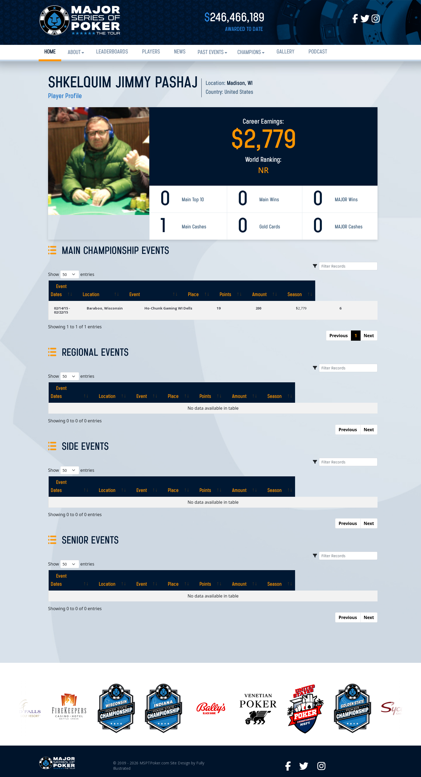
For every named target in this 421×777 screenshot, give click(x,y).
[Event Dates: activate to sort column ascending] (75, 286)
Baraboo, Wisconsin (126, 300)
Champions (249, 52)
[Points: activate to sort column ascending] (284, 286)
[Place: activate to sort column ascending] (250, 286)
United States (238, 92)
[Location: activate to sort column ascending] (131, 286)
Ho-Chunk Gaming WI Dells (189, 300)
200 (275, 300)
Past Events (211, 52)
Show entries (71, 274)
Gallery (286, 52)
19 (240, 300)
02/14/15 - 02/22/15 (69, 300)
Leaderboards (112, 52)
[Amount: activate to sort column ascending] (321, 286)
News (180, 52)
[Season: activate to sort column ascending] (359, 286)
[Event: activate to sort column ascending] (196, 286)
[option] (210, 672)
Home (50, 52)
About (74, 52)
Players (151, 52)
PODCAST (318, 52)
